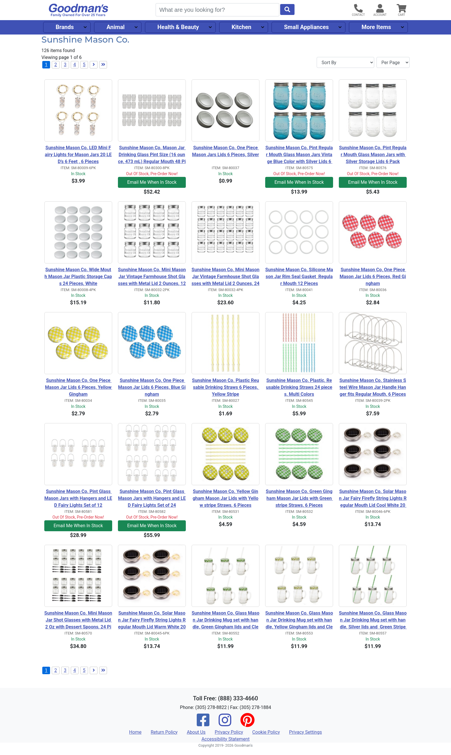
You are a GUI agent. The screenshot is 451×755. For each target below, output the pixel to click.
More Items (376, 27)
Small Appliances (306, 27)
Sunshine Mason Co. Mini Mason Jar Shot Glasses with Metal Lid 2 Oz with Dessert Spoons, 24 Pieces (78, 620)
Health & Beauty (178, 27)
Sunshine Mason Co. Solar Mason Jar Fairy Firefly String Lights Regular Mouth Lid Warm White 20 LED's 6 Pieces (152, 620)
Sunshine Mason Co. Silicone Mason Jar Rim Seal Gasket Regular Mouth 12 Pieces (299, 276)
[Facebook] (203, 724)
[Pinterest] (247, 724)
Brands (65, 27)
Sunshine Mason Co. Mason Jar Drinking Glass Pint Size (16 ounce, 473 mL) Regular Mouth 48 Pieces (152, 155)
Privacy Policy (229, 732)
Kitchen (241, 27)
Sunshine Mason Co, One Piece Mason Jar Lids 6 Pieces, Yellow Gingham (78, 387)
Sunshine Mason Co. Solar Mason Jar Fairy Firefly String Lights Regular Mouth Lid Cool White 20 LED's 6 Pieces (372, 499)
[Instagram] (225, 724)
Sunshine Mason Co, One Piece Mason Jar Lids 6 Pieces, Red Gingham (373, 276)
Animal (115, 27)
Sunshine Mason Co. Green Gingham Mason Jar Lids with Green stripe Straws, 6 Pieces (299, 498)
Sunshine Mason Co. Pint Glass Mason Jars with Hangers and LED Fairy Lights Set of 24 (152, 498)
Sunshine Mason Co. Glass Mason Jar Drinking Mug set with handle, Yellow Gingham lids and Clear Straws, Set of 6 (299, 620)
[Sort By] (345, 62)
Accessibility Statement (225, 739)
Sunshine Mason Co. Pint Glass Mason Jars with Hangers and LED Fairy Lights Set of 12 (78, 498)
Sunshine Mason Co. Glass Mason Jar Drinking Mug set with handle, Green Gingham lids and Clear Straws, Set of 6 (225, 620)
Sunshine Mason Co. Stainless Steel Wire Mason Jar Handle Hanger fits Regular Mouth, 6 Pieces (372, 387)
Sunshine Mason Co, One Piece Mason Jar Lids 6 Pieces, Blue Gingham (152, 387)
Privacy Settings (305, 732)
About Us (196, 732)
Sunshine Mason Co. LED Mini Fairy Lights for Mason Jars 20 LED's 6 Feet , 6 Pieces (78, 154)
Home (135, 732)
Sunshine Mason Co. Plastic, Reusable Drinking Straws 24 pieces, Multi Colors (299, 387)
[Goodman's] (78, 10)
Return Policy (164, 732)
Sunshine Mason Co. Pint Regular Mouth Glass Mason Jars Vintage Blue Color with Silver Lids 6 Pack (299, 155)
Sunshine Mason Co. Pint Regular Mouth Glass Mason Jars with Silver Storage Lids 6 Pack (372, 154)
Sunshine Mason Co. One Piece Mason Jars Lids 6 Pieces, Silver (225, 151)
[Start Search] (287, 9)
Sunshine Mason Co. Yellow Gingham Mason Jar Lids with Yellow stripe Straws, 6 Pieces (226, 498)
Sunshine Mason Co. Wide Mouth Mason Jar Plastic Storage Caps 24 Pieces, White (78, 276)
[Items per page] (393, 62)
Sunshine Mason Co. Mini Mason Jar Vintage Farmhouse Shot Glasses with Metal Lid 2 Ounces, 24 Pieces (225, 277)
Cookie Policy (266, 732)
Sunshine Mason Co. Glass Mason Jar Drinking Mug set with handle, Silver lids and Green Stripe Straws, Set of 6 (373, 620)
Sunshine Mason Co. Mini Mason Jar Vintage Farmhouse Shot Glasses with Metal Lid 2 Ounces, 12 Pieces (152, 277)
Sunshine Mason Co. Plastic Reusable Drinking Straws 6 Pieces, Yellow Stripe (225, 387)
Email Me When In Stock (152, 182)
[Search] (217, 9)
